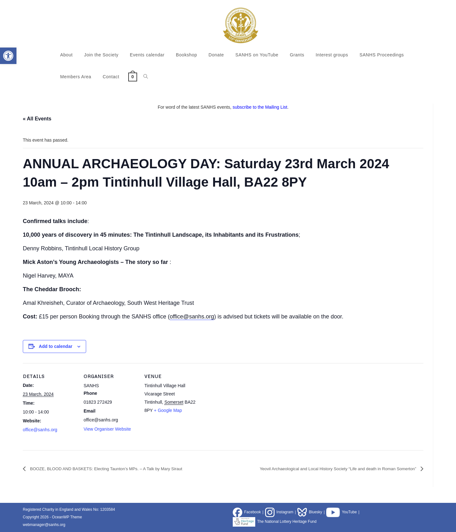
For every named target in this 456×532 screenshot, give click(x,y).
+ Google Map (168, 410)
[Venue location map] (238, 406)
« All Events (37, 118)
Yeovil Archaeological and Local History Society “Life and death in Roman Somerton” (321, 468)
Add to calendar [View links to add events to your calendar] (56, 346)
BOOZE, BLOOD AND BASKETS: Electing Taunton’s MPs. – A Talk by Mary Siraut (122, 468)
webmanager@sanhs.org (44, 524)
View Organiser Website (107, 429)
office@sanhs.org (192, 316)
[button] (8, 56)
